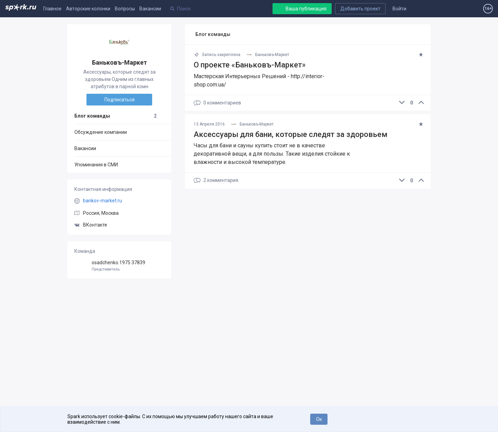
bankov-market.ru (102, 200)
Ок (319, 419)
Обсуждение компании (100, 132)
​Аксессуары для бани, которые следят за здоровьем (290, 134)
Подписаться (119, 99)
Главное (52, 8)
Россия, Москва (101, 213)
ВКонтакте (90, 225)
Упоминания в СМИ (96, 164)
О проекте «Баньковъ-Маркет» (250, 65)
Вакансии (150, 8)
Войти (399, 8)
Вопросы (125, 8)
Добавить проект (360, 8)
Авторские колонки (88, 8)
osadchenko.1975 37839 (119, 266)
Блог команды (115, 116)
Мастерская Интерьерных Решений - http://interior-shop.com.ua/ (259, 80)
